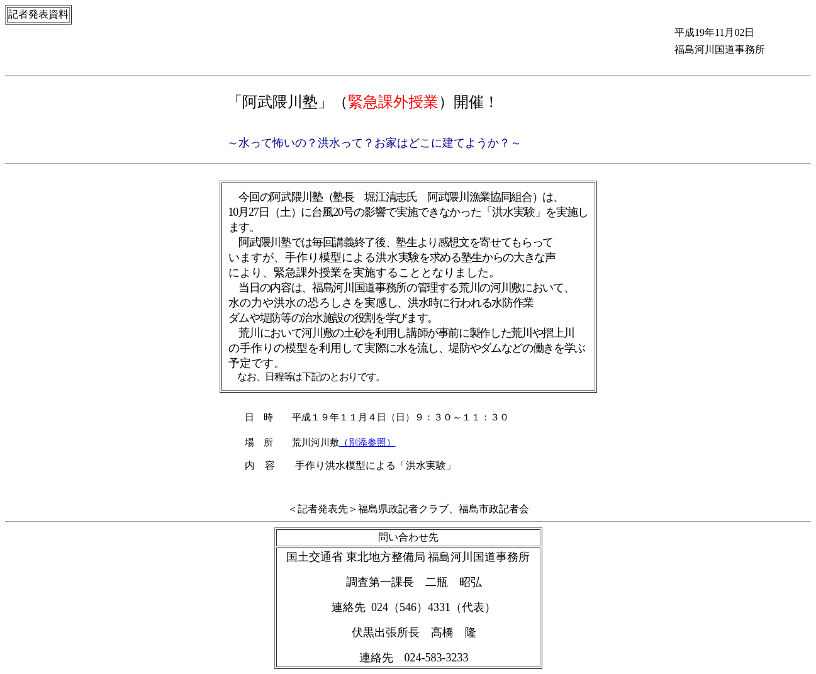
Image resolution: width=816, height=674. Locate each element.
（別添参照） (367, 442)
